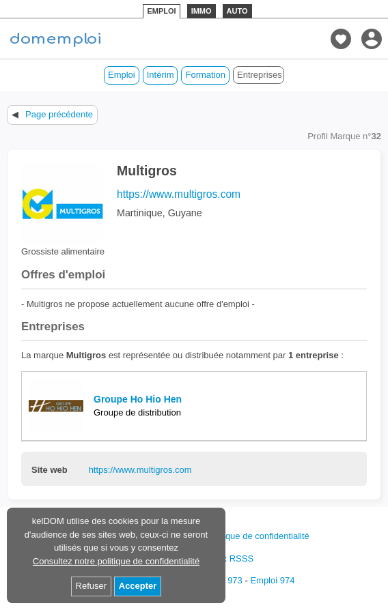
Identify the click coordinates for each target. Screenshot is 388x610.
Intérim (160, 75)
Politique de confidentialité (257, 536)
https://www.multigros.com (178, 194)
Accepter (138, 586)
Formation (205, 75)
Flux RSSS (231, 558)
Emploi (121, 75)
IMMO (201, 11)
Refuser (91, 586)
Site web (49, 470)
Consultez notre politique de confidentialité (116, 561)
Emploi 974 (272, 580)
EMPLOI (161, 11)
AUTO (237, 11)
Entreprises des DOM (260, 75)
